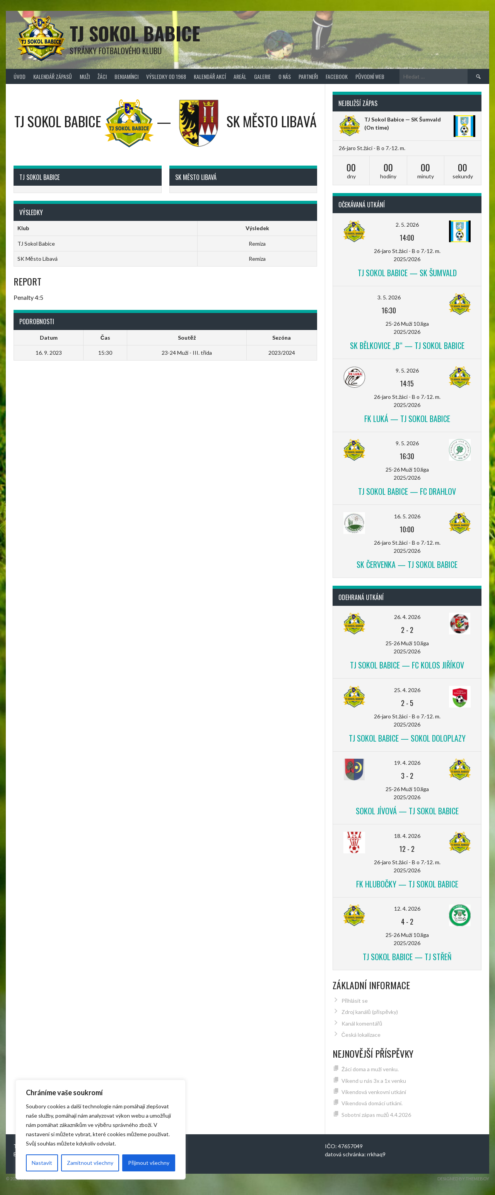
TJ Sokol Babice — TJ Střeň (407, 956)
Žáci (102, 76)
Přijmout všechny (148, 1162)
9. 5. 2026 (407, 370)
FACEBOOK (337, 76)
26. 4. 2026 (407, 617)
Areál (240, 76)
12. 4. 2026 (407, 908)
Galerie (262, 76)
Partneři (308, 76)
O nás (284, 76)
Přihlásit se (354, 1000)
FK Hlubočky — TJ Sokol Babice (407, 884)
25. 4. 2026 (407, 690)
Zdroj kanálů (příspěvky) (369, 1012)
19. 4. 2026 (407, 762)
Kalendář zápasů (52, 76)
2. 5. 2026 (407, 224)
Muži (85, 76)
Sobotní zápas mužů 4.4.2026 (376, 1114)
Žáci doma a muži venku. (370, 1069)
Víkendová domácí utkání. (372, 1103)
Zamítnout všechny (90, 1162)
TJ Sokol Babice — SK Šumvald (402, 119)
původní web (369, 76)
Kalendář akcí (210, 76)
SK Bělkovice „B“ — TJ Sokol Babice (407, 345)
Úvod (20, 76)
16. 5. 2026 (407, 516)
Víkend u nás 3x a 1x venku (373, 1080)
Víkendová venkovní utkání (373, 1092)
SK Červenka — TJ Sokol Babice (407, 564)
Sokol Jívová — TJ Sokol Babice (407, 811)
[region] (100, 1130)
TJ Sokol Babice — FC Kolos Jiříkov (407, 665)
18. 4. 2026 (407, 836)
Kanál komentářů (361, 1023)
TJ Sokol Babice (135, 33)
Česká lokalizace (361, 1034)
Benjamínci (126, 76)
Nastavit (42, 1162)
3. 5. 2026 (389, 297)
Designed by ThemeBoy (463, 1178)
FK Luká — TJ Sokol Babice (407, 418)
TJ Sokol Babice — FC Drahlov (407, 491)
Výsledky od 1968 (166, 76)
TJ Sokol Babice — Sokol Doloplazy (407, 738)
